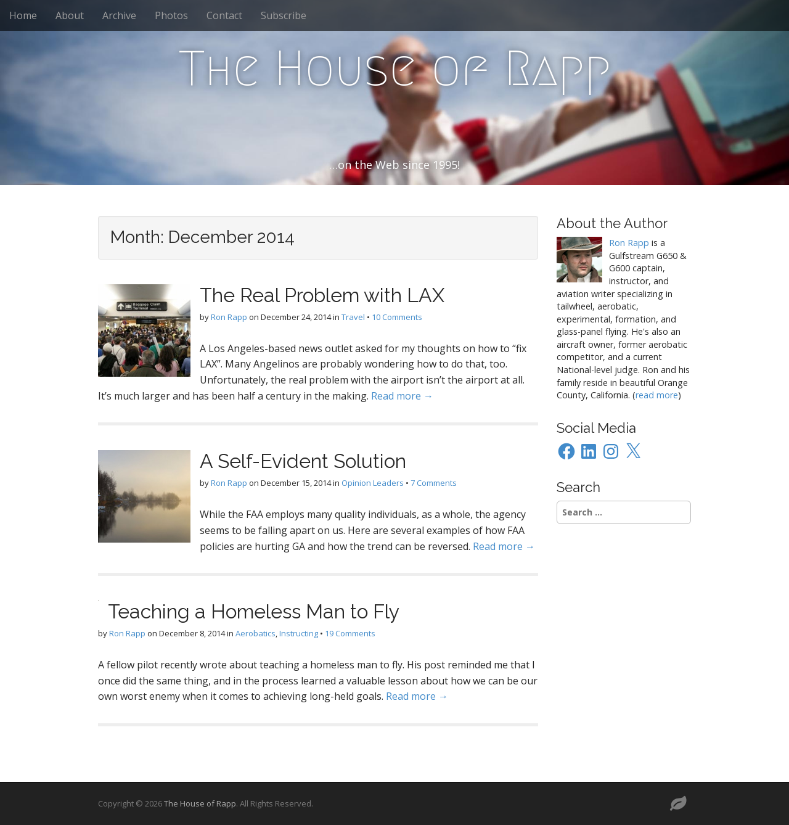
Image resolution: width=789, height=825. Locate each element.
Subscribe (283, 15)
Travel (353, 316)
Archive (119, 15)
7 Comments (434, 482)
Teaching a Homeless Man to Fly (253, 611)
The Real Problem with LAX (322, 295)
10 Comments (397, 316)
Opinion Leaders (372, 482)
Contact (224, 15)
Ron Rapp (229, 316)
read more (657, 395)
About (69, 15)
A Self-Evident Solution (303, 460)
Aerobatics (255, 633)
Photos (171, 15)
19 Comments (350, 633)
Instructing (298, 633)
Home (23, 15)
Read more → (402, 396)
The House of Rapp (395, 68)
